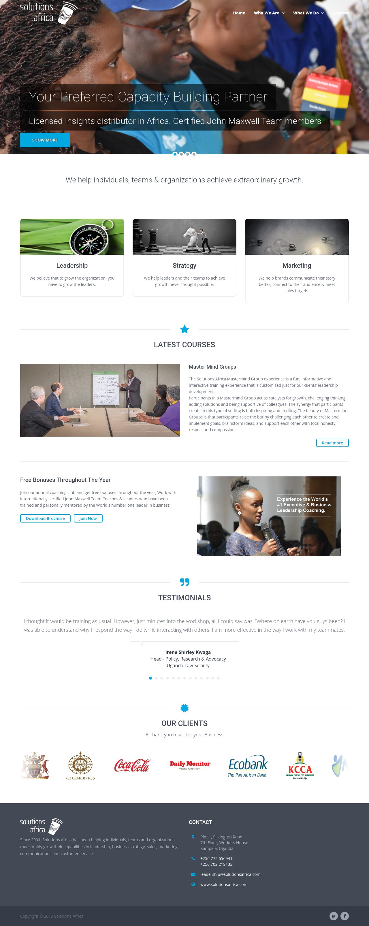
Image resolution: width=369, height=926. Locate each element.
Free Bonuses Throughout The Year (65, 479)
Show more (45, 140)
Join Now (88, 518)
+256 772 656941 (216, 858)
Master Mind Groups (212, 367)
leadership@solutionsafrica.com (230, 874)
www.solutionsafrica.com (224, 884)
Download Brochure (45, 518)
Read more (332, 443)
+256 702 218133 (216, 864)
